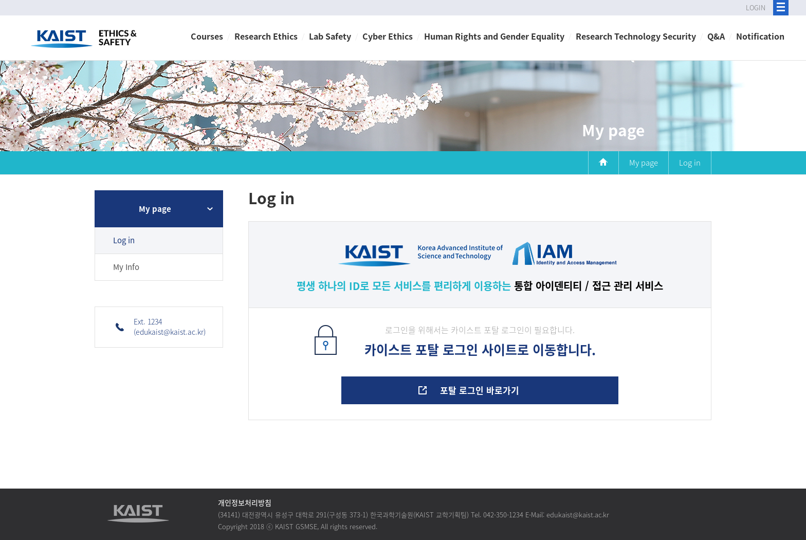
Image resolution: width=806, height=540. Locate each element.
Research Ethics (266, 36)
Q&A (716, 36)
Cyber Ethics (387, 36)
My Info (126, 267)
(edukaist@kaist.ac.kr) (170, 332)
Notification (760, 36)
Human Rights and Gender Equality (494, 36)
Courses (207, 36)
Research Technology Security (636, 36)
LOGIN (755, 7)
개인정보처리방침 (244, 502)
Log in (124, 240)
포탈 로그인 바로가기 (479, 390)
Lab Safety (330, 36)
